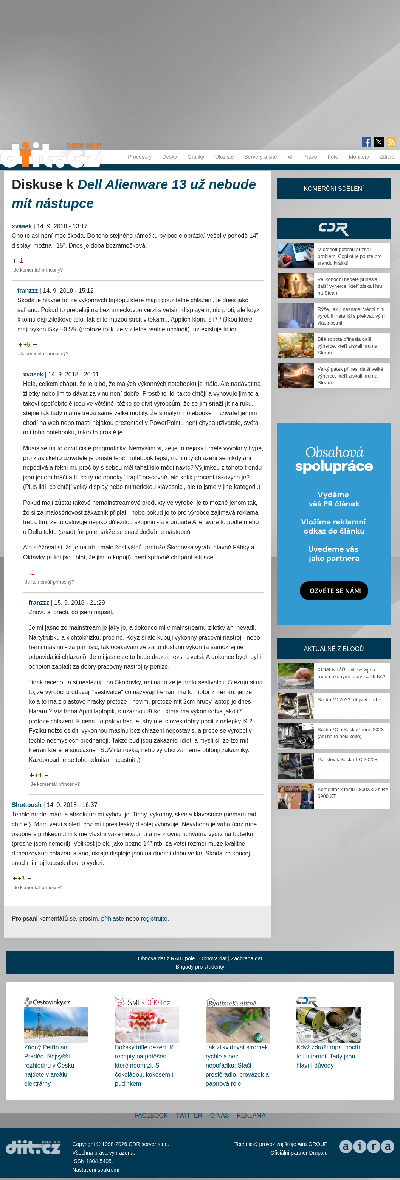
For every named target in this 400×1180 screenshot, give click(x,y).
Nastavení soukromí (95, 1170)
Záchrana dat (246, 958)
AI (290, 157)
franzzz (27, 290)
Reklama (251, 1115)
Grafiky (196, 157)
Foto (333, 157)
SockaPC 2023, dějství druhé (349, 699)
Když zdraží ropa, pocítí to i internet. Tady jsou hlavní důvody (328, 1056)
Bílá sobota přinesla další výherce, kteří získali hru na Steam (347, 346)
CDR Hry (334, 228)
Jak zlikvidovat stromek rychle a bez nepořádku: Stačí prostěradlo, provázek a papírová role (237, 1065)
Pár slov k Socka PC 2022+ (348, 759)
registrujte (154, 918)
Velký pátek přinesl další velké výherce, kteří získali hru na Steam (350, 376)
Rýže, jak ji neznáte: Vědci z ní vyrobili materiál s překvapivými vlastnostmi (352, 316)
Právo (310, 157)
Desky (169, 157)
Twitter (188, 1115)
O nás (219, 1115)
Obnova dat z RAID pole (166, 958)
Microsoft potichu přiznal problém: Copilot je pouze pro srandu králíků (350, 256)
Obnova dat (212, 958)
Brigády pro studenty (200, 967)
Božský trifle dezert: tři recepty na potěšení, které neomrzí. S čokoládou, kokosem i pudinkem (144, 1065)
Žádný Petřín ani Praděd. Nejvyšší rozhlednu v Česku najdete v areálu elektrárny (49, 1065)
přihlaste (112, 918)
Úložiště (224, 157)
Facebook (151, 1115)
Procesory (140, 157)
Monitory (359, 157)
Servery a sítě (260, 157)
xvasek (22, 226)
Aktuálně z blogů (334, 649)
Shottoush (27, 805)
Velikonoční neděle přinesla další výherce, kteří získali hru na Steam (350, 286)
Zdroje (387, 157)
